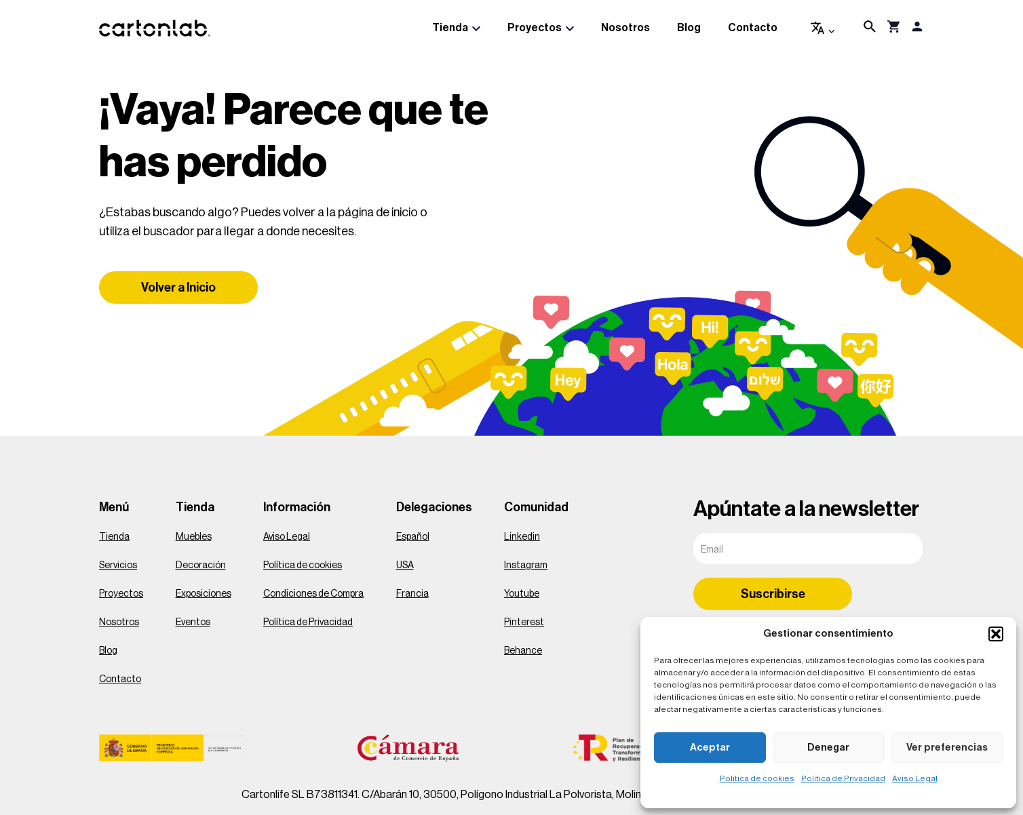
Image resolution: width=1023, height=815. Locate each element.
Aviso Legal (915, 778)
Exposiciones (203, 594)
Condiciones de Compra (313, 594)
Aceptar (710, 747)
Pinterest (524, 622)
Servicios (118, 565)
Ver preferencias (947, 747)
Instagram (525, 565)
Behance (523, 651)
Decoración (201, 565)
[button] (996, 634)
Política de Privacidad (843, 778)
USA (405, 565)
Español (412, 537)
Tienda (450, 27)
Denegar (828, 747)
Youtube (521, 594)
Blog (689, 27)
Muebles (194, 537)
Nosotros (625, 27)
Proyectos (534, 27)
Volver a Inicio (178, 287)
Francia (412, 594)
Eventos (193, 622)
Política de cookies (757, 778)
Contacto (752, 27)
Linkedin (522, 537)
